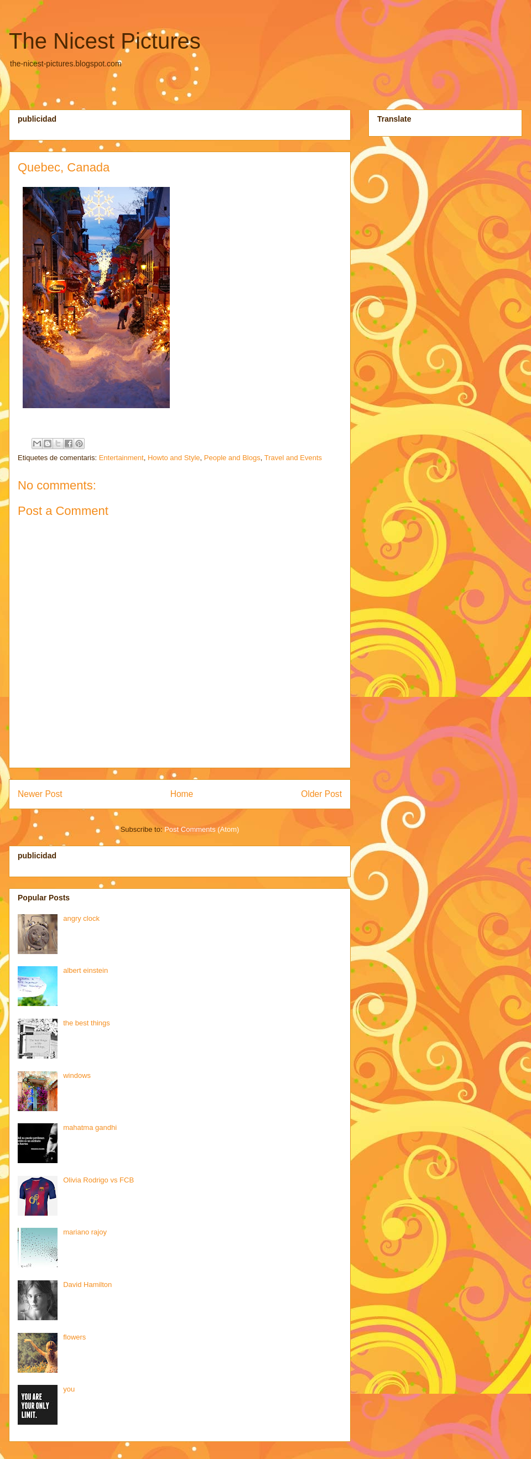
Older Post (321, 794)
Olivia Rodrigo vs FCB (98, 1180)
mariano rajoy (85, 1232)
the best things (86, 1023)
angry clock (81, 918)
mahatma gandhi (90, 1127)
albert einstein (85, 970)
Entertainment (121, 458)
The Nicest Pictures (105, 41)
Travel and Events (293, 458)
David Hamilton (87, 1284)
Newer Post (40, 794)
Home (182, 794)
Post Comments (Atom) (201, 829)
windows (77, 1075)
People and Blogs (232, 458)
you (69, 1389)
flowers (74, 1337)
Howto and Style (174, 458)
